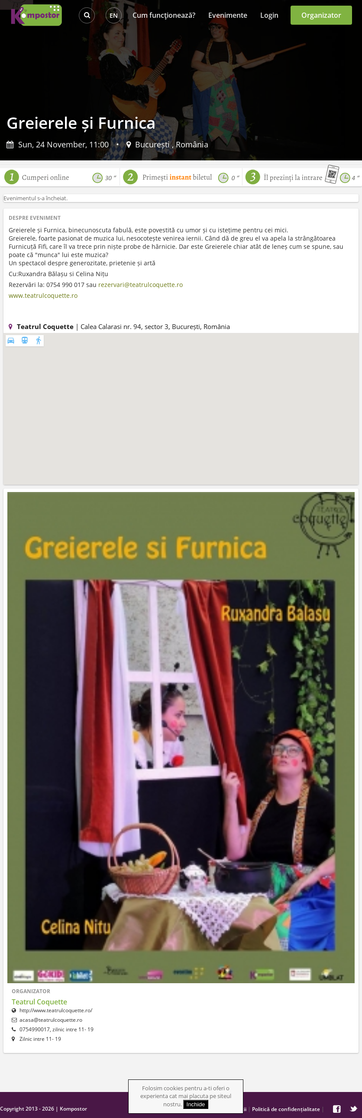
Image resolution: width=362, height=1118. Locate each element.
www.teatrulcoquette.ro (43, 295)
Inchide (196, 1104)
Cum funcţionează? (164, 15)
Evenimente (227, 15)
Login (269, 15)
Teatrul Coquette (39, 1002)
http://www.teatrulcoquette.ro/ (52, 1010)
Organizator (321, 15)
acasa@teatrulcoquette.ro (50, 1019)
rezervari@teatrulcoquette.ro (140, 284)
